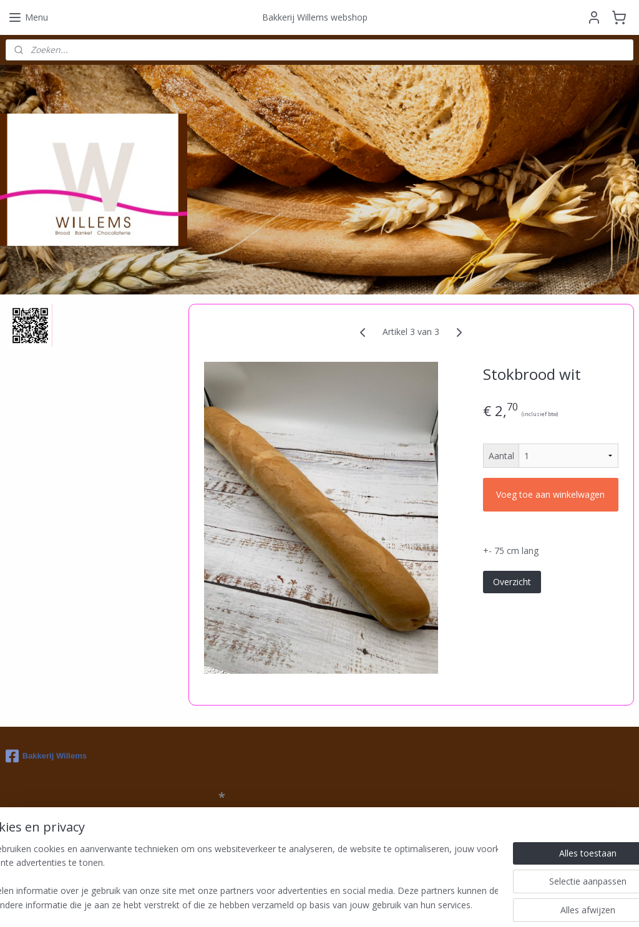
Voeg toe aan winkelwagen (550, 494)
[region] (237, 877)
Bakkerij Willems (46, 756)
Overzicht (511, 581)
